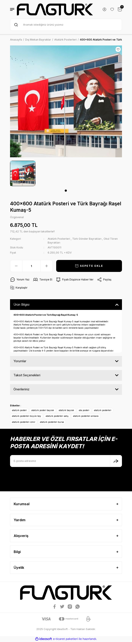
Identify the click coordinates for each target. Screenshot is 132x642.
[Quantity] (31, 266)
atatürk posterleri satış (57, 416)
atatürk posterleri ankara (85, 416)
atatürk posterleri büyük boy (26, 416)
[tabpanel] (22, 173)
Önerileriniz (21, 389)
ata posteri (84, 410)
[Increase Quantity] (47, 266)
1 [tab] (66, 191)
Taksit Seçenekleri (26, 375)
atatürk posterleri (102, 410)
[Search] (66, 25)
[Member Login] (104, 9)
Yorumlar (19, 361)
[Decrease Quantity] (16, 266)
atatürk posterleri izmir (23, 422)
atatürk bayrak (66, 410)
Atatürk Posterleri (59, 238)
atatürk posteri (19, 410)
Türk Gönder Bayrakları (86, 238)
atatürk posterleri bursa (52, 422)
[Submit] (116, 461)
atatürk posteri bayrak (42, 410)
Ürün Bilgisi (21, 304)
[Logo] (55, 9)
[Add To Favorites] (118, 49)
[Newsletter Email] (66, 461)
